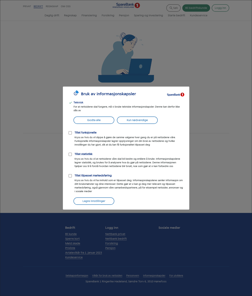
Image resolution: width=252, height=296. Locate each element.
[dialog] (126, 148)
